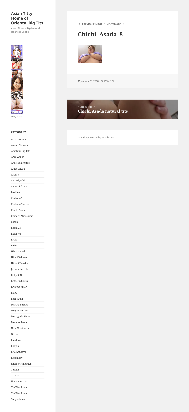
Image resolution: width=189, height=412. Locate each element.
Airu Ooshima (19, 139)
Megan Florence (20, 310)
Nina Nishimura (20, 328)
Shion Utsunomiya (21, 363)
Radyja (15, 346)
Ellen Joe (16, 233)
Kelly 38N (16, 275)
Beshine (15, 192)
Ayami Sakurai (19, 186)
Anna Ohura (18, 168)
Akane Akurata (19, 145)
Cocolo (14, 222)
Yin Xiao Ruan (19, 393)
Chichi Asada (18, 210)
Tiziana (15, 375)
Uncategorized (19, 381)
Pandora (16, 340)
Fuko (14, 245)
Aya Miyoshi (18, 180)
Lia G (14, 292)
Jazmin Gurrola (19, 269)
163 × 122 (109, 81)
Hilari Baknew (19, 257)
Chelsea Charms (20, 204)
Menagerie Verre (20, 316)
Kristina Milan (19, 287)
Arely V (15, 174)
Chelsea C (16, 198)
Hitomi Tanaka (19, 263)
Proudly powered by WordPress (96, 137)
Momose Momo (19, 322)
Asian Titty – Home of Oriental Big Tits (27, 18)
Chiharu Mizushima (22, 216)
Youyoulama (18, 399)
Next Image (113, 24)
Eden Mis (16, 227)
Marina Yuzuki (19, 304)
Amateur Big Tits (20, 151)
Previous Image (92, 24)
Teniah (15, 369)
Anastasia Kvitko (20, 162)
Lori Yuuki (17, 298)
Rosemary (16, 357)
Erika (14, 239)
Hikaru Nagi (18, 251)
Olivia (14, 334)
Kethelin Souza (19, 281)
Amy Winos (17, 157)
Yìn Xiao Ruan (19, 387)
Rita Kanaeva (18, 352)
